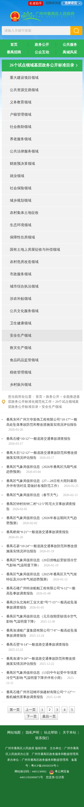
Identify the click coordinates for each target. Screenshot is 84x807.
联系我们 (42, 738)
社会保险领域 (20, 188)
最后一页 (49, 716)
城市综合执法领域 (24, 286)
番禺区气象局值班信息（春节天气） (33, 495)
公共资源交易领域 (24, 90)
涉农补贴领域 (20, 298)
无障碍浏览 (53, 3)
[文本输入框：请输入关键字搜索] (36, 30)
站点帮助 (51, 732)
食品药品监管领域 (24, 360)
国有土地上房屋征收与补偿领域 (35, 249)
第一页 (15, 709)
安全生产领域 (20, 335)
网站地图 (14, 732)
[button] (76, 30)
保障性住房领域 (22, 237)
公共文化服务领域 (24, 311)
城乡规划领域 (20, 200)
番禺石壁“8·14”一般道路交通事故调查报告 (37, 644)
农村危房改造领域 (24, 262)
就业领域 (17, 176)
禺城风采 (70, 52)
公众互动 (42, 52)
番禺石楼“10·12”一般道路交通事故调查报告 (38, 438)
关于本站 (69, 732)
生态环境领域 (20, 225)
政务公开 (42, 44)
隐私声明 (32, 732)
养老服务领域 (20, 139)
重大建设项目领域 (24, 77)
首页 (13, 44)
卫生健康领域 (20, 323)
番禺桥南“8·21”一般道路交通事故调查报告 (37, 532)
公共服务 (70, 44)
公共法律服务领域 (24, 151)
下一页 (32, 716)
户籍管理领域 (20, 114)
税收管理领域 (20, 372)
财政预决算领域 (22, 163)
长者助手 (35, 3)
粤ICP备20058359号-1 (44, 765)
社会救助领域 (20, 127)
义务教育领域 (20, 102)
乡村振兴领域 (20, 384)
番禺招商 (14, 52)
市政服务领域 (20, 274)
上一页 (31, 709)
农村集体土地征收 (24, 213)
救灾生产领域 (20, 348)
